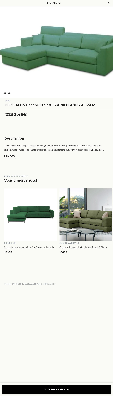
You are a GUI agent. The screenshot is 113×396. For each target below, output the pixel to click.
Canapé (7, 284)
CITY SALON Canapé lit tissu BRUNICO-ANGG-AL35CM (33, 284)
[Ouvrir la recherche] (108, 3)
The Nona (53, 3)
